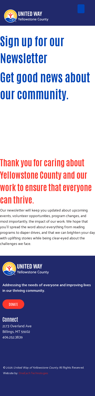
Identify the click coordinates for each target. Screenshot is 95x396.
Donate (13, 304)
